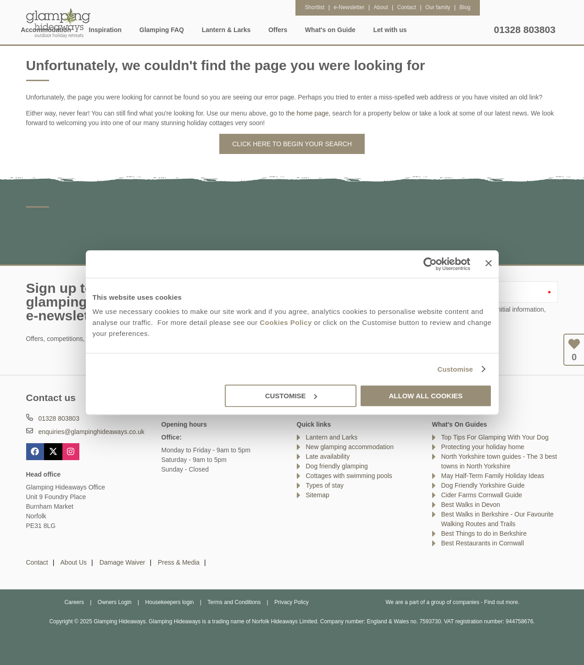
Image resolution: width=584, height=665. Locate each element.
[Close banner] (488, 263)
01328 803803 (525, 29)
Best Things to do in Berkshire (484, 533)
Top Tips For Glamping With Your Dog (495, 437)
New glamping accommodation (350, 447)
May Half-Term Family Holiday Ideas (493, 475)
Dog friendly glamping (337, 466)
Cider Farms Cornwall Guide (482, 495)
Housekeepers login (169, 602)
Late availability (328, 456)
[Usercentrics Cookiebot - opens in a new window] (430, 264)
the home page (307, 113)
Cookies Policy (286, 322)
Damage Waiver (122, 562)
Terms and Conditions (234, 602)
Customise (455, 369)
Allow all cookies (426, 396)
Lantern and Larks (332, 437)
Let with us (468, 29)
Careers (74, 602)
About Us (74, 562)
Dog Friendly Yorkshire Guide (483, 485)
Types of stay (325, 485)
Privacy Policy (291, 602)
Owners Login (115, 602)
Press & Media (179, 562)
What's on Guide (409, 29)
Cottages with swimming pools (349, 475)
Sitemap (317, 495)
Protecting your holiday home (482, 447)
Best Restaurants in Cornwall (482, 543)
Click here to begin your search (292, 144)
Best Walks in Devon (471, 504)
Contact (37, 562)
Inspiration (183, 29)
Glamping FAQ (239, 29)
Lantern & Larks (304, 29)
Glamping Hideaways (58, 23)
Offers (356, 29)
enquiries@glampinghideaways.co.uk (91, 431)
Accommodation (124, 29)
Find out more (501, 602)
